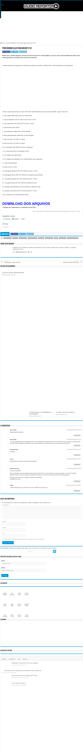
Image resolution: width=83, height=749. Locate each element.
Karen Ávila (19, 594)
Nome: (3, 567)
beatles (15, 238)
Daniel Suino (19, 615)
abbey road (8, 238)
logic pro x (23, 238)
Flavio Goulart (27, 594)
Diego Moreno (5, 594)
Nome (4, 521)
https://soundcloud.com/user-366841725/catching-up (33, 487)
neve (56, 238)
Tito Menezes (12, 594)
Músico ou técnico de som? (69, 261)
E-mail (4, 527)
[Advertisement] (41, 27)
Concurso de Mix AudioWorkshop (13, 272)
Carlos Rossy (19, 605)
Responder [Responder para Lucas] (77, 464)
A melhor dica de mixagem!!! (65, 412)
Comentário (6, 505)
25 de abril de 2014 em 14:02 (74, 459)
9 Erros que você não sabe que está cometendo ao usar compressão (22, 670)
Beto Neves (5, 605)
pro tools (62, 238)
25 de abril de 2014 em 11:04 (74, 429)
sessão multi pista (73, 238)
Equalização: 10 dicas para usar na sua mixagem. (25, 663)
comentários (12, 659)
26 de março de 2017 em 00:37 (73, 485)
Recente (25, 659)
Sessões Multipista (11, 43)
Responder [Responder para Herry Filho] (77, 435)
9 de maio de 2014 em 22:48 (74, 468)
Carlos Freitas (26, 615)
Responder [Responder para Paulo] (77, 490)
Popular (4, 659)
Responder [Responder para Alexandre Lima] (77, 481)
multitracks (49, 238)
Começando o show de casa (14, 261)
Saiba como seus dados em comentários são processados (40, 548)
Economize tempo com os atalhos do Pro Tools (24, 675)
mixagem (41, 238)
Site (3, 533)
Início (2, 43)
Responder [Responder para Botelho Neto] (77, 455)
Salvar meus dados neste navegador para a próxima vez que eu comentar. (24, 539)
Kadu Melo (12, 605)
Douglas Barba (26, 605)
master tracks (32, 238)
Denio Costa (12, 615)
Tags (19, 659)
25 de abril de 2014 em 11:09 (74, 439)
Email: (3, 560)
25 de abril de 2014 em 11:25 (74, 449)
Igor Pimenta (5, 615)
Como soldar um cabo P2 (18, 683)
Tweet (23, 219)
